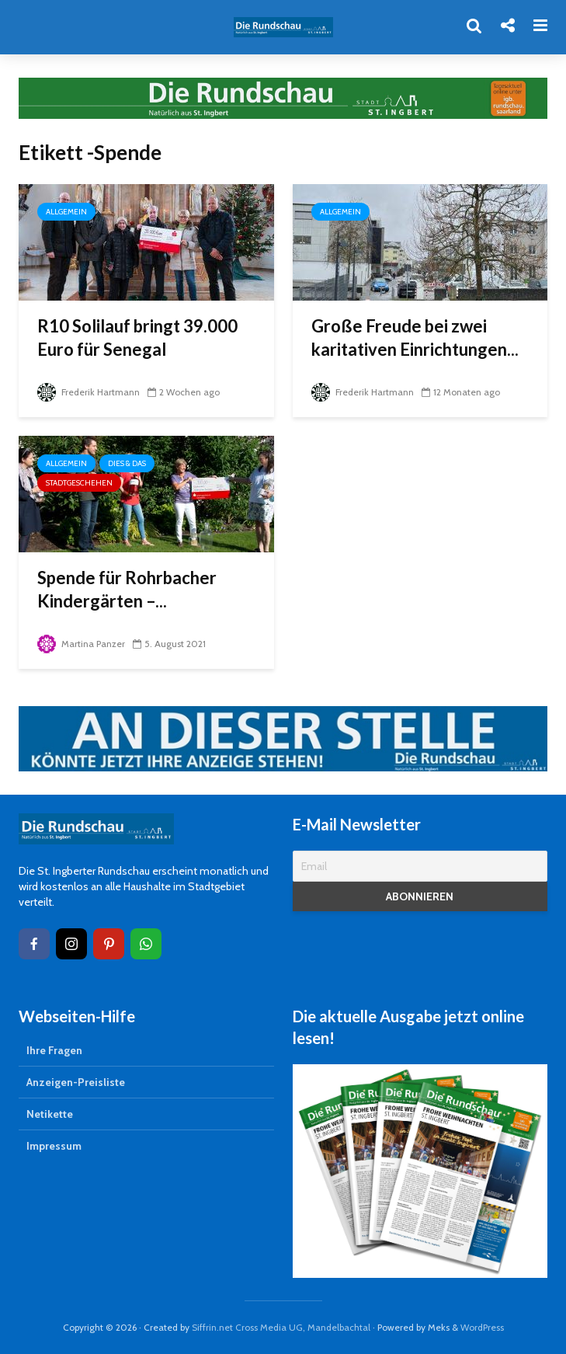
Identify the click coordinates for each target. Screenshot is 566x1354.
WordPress (482, 1327)
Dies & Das (127, 463)
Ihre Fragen (54, 1050)
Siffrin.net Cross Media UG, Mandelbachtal (281, 1327)
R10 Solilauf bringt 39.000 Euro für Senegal (137, 337)
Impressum (54, 1146)
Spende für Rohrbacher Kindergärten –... (127, 589)
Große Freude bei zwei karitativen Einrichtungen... (415, 337)
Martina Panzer (81, 643)
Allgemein (66, 212)
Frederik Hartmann (88, 392)
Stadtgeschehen (79, 483)
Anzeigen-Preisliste (75, 1082)
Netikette (49, 1114)
